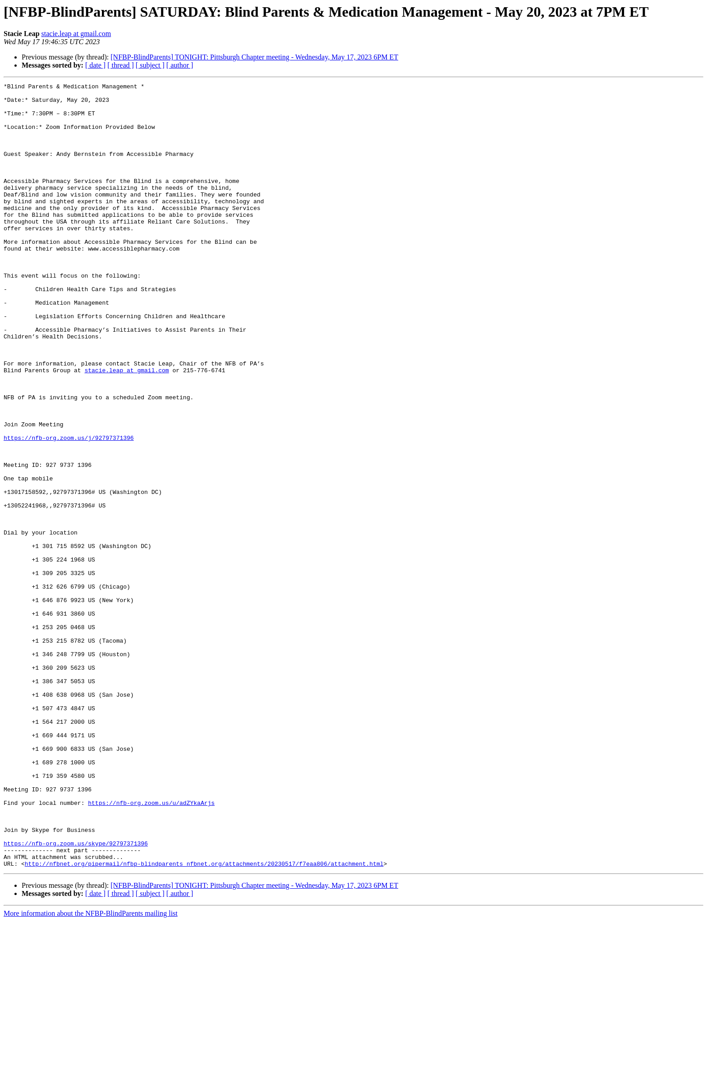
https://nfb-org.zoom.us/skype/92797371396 (76, 996)
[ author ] (179, 65)
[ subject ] (150, 65)
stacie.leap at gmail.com (76, 33)
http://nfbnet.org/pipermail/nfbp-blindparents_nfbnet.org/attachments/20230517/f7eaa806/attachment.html (204, 1020)
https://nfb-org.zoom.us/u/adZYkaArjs (151, 947)
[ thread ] (120, 65)
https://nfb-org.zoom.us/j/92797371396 (69, 509)
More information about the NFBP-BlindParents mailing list (91, 1070)
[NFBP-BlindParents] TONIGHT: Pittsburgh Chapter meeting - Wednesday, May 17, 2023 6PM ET (254, 57)
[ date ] (95, 65)
